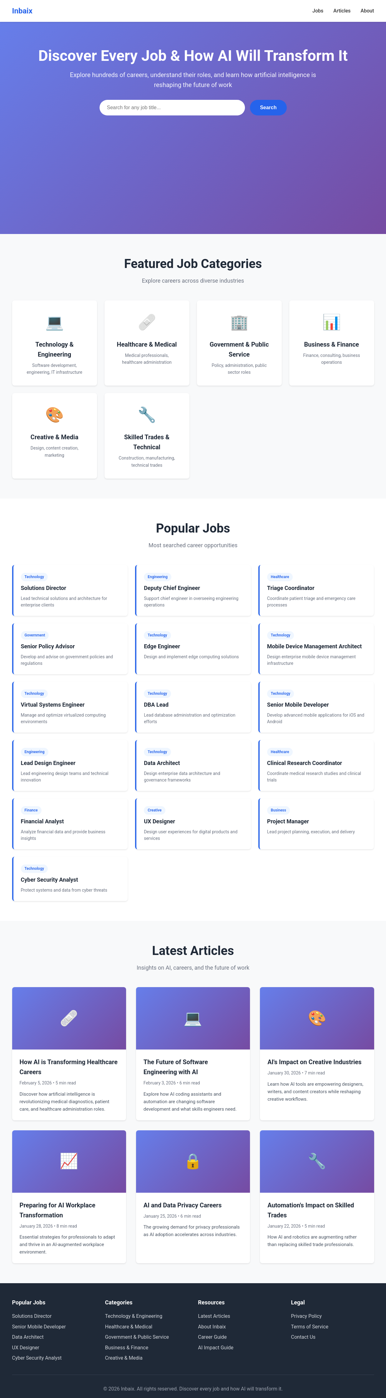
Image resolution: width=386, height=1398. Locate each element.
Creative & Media (124, 1358)
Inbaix (22, 11)
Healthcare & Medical (129, 1327)
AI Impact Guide (216, 1348)
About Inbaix (212, 1327)
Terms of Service (310, 1327)
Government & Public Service (137, 1337)
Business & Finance (127, 1348)
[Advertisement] (193, 162)
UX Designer (25, 1348)
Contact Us (303, 1337)
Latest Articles (214, 1316)
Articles (341, 11)
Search (268, 107)
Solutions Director (32, 1316)
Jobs (317, 11)
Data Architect (28, 1337)
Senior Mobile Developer (39, 1327)
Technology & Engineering (134, 1316)
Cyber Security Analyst (37, 1358)
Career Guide (212, 1337)
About (367, 11)
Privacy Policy (306, 1316)
